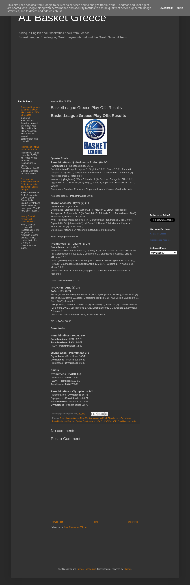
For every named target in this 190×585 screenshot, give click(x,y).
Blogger (127, 569)
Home (95, 522)
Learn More (166, 8)
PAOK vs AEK (110, 421)
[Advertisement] (95, 69)
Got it (180, 8)
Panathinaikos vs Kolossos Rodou (67, 421)
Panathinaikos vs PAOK (93, 421)
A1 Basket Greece (62, 17)
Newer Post (57, 522)
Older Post (133, 522)
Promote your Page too (160, 240)
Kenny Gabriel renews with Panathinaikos (28, 219)
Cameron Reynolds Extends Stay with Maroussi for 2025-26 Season (30, 111)
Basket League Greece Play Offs (74, 418)
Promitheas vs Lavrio (127, 421)
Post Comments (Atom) (75, 527)
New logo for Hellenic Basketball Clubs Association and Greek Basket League (30, 184)
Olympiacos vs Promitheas (119, 418)
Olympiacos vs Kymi (98, 418)
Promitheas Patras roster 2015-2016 (30, 148)
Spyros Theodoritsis (86, 569)
